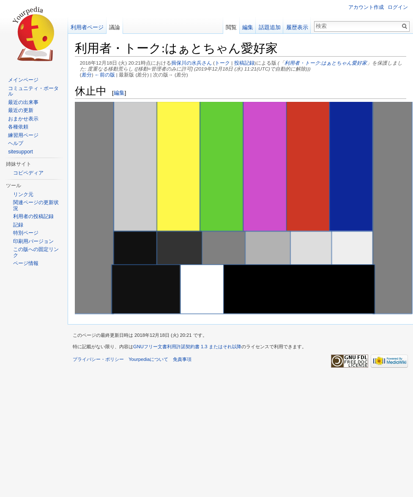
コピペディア (28, 173)
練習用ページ (23, 135)
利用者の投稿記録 (33, 216)
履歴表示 (297, 27)
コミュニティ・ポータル (33, 91)
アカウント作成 (366, 7)
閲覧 (231, 27)
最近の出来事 (23, 102)
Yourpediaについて (148, 359)
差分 (87, 74)
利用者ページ (87, 27)
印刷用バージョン (33, 241)
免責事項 (182, 359)
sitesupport (20, 152)
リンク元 (23, 194)
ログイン (398, 7)
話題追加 (270, 27)
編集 (119, 93)
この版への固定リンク (36, 252)
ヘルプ (15, 143)
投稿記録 (244, 63)
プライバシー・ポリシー (98, 359)
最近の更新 (20, 110)
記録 (18, 225)
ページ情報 (25, 263)
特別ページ (25, 233)
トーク (222, 63)
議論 (114, 27)
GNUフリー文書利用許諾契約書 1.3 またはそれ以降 (187, 346)
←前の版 (105, 74)
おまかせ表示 (23, 119)
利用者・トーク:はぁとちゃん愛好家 (325, 63)
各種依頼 (18, 127)
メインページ (23, 80)
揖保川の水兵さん (191, 63)
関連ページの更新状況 (36, 205)
